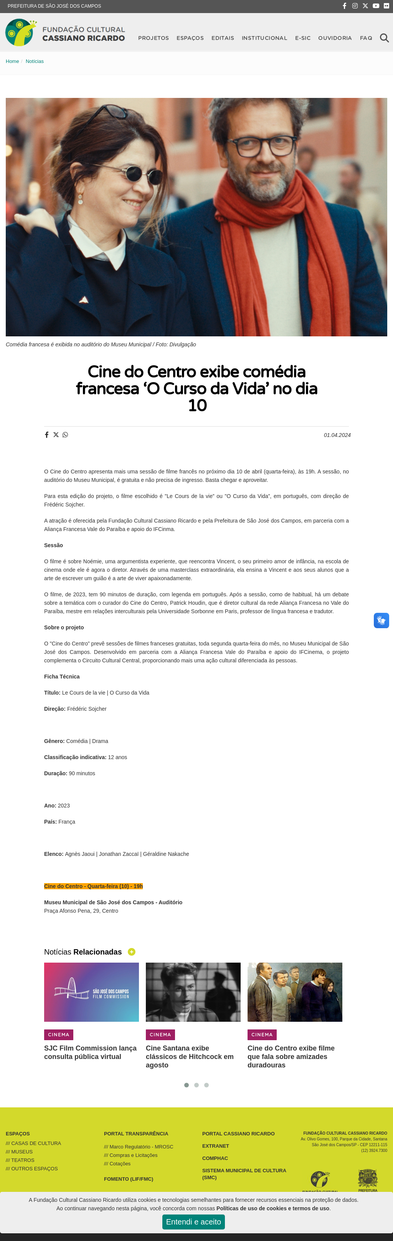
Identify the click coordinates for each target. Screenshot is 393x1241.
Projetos (153, 37)
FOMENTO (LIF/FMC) (128, 1179)
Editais (222, 37)
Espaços (190, 37)
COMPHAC (215, 1158)
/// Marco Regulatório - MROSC (138, 1147)
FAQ (366, 37)
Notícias (35, 61)
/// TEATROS (20, 1160)
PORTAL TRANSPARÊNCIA (136, 1134)
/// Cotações (117, 1164)
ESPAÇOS (18, 1134)
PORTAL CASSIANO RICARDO (238, 1134)
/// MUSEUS (19, 1152)
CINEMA (58, 1035)
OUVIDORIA (335, 37)
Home (12, 61)
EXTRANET (215, 1146)
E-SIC (302, 37)
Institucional (264, 37)
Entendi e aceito (193, 1222)
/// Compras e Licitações (130, 1155)
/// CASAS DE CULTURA (33, 1143)
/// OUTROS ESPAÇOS (32, 1169)
